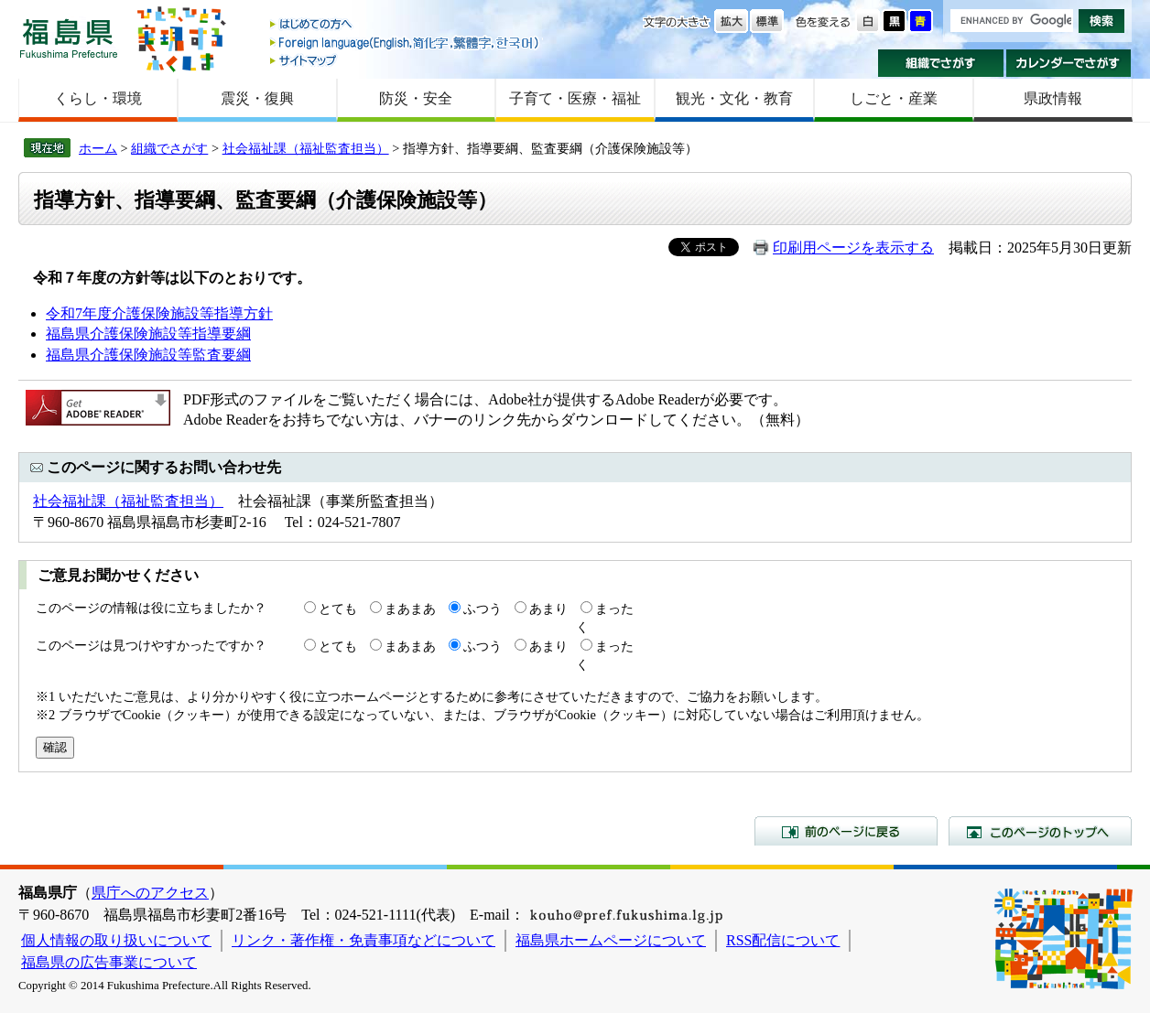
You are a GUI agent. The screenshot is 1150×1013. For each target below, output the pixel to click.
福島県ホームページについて (610, 940)
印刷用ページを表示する (853, 247)
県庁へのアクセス (150, 892)
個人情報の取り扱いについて (116, 940)
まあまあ (410, 608)
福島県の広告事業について (109, 962)
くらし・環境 (98, 98)
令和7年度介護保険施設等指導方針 (159, 313)
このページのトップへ (1040, 831)
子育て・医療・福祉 (575, 98)
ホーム (98, 148)
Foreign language (405, 42)
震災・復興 (257, 98)
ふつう (482, 608)
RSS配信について (783, 940)
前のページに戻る (846, 831)
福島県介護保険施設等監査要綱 (148, 354)
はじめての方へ (405, 25)
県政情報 (1053, 98)
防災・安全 (415, 98)
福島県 (68, 37)
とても (338, 608)
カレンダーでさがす (1069, 63)
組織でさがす (941, 63)
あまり (548, 608)
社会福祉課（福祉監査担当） (305, 148)
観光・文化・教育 (734, 98)
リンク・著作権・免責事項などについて (363, 940)
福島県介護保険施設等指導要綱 (148, 333)
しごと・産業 (894, 98)
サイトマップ (405, 60)
